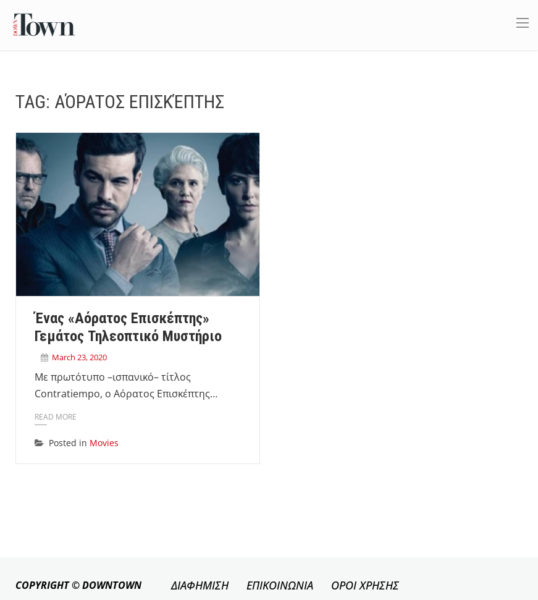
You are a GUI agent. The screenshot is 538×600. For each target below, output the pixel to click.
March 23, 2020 (79, 357)
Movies (104, 443)
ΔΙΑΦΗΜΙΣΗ (200, 585)
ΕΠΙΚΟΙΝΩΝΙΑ (279, 585)
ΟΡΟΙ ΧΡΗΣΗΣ (365, 585)
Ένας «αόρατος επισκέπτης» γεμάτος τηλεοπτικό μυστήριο (128, 327)
